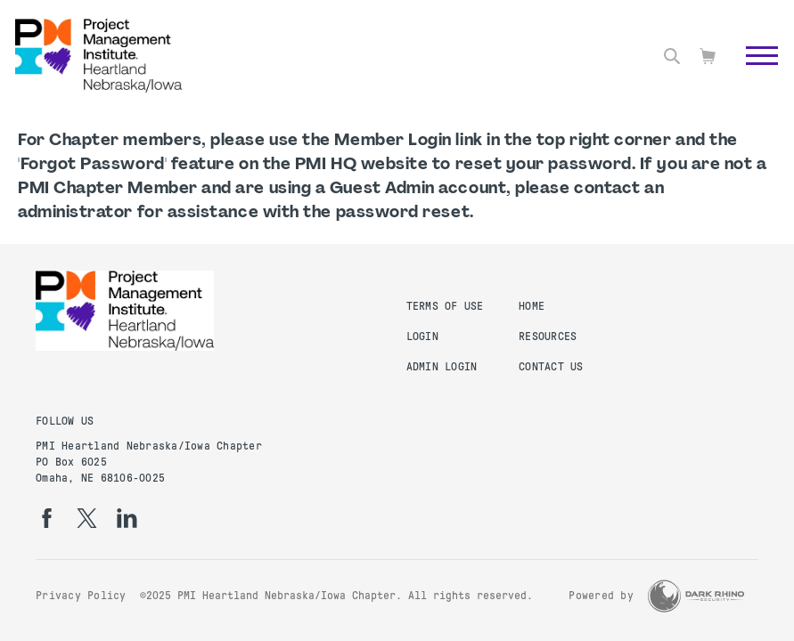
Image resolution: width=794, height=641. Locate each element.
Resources (548, 336)
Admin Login (442, 367)
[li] (127, 518)
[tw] (87, 518)
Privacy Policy (81, 595)
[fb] (47, 518)
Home (531, 306)
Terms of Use (445, 306)
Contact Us (551, 367)
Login (422, 336)
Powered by (601, 595)
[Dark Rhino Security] (696, 596)
